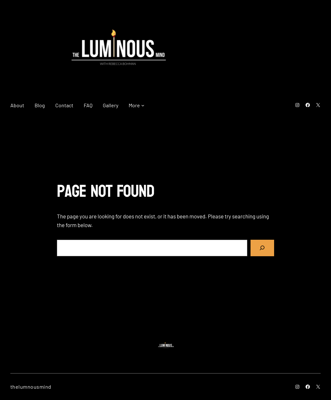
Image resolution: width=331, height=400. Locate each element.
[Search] (262, 248)
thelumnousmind (30, 387)
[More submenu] (142, 105)
